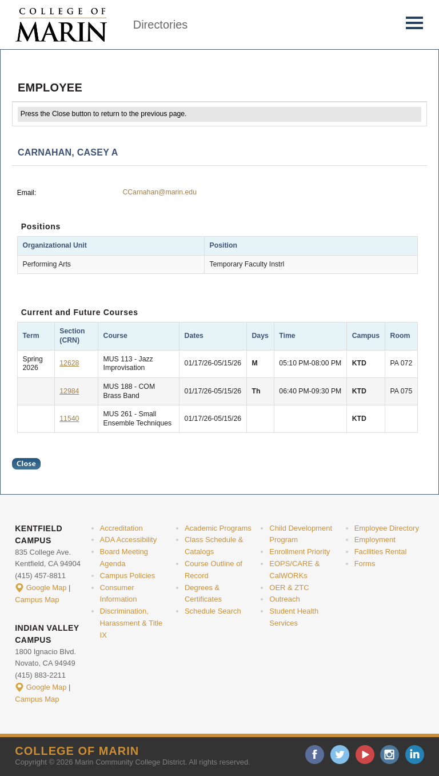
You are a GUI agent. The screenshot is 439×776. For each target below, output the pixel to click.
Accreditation (121, 528)
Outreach (284, 599)
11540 (69, 419)
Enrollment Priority (299, 551)
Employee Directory (386, 528)
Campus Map (37, 599)
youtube (365, 754)
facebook (314, 754)
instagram (389, 754)
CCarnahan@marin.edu (159, 192)
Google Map (46, 587)
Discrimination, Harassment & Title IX (131, 623)
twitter (339, 754)
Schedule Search (213, 611)
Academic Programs (218, 528)
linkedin (414, 754)
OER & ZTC (289, 587)
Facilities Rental (380, 551)
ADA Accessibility (128, 539)
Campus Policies (127, 575)
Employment (375, 539)
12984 (69, 391)
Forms (365, 563)
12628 (69, 363)
